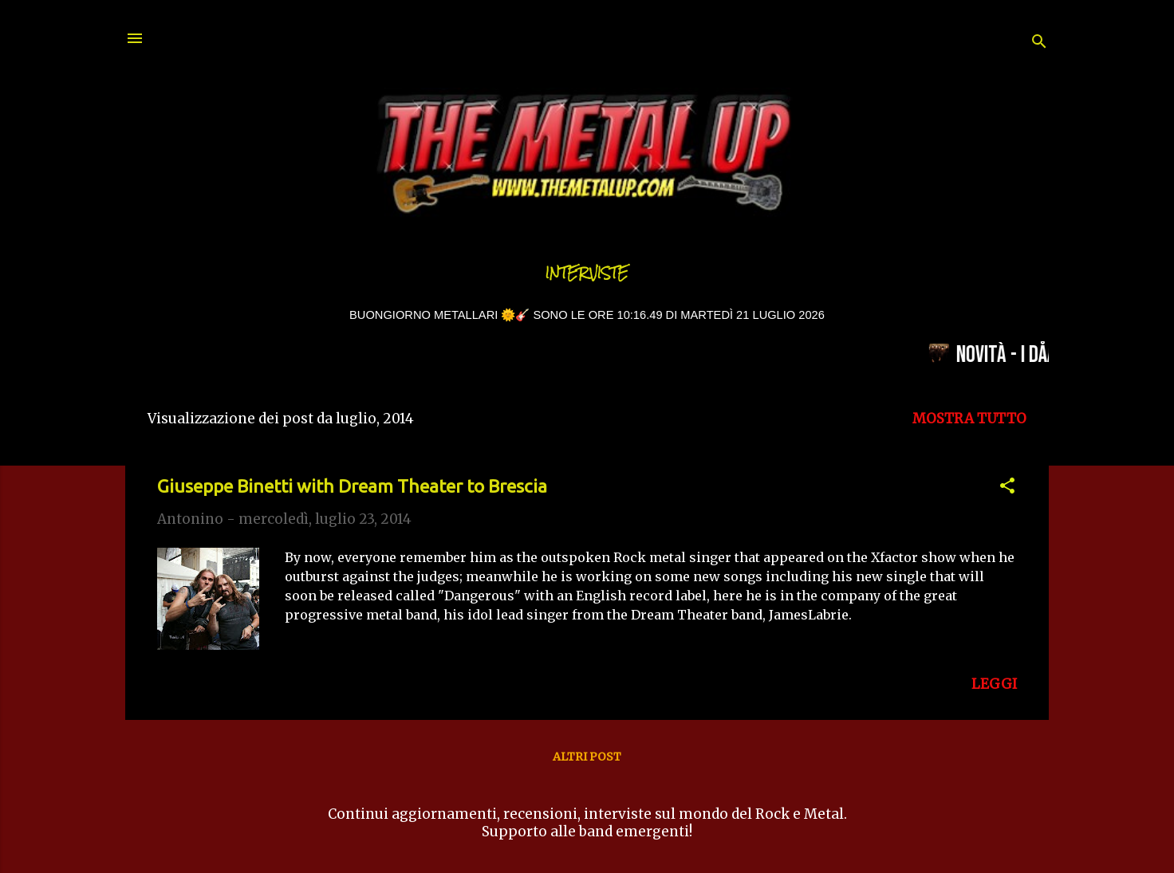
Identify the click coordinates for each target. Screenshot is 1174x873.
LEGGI (994, 684)
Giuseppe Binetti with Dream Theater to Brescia (352, 486)
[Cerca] (1039, 43)
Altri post (587, 756)
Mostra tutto (969, 418)
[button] (1007, 488)
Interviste (587, 273)
